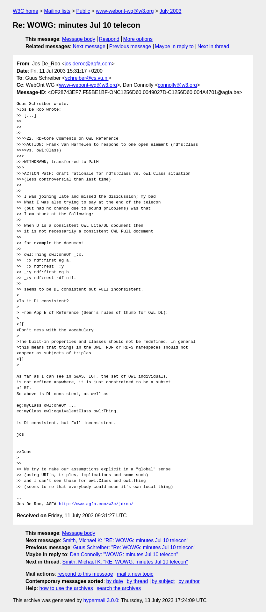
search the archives (119, 588)
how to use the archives (66, 588)
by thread (137, 581)
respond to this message (85, 574)
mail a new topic (135, 574)
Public (83, 11)
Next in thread (213, 46)
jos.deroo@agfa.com (88, 63)
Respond (109, 39)
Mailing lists (57, 11)
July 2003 (171, 11)
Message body (78, 39)
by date (114, 581)
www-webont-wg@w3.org (125, 11)
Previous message (130, 46)
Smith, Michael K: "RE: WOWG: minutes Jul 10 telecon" (126, 540)
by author (189, 581)
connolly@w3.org (177, 85)
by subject (163, 581)
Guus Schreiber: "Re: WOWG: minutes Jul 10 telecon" (134, 547)
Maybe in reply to (174, 46)
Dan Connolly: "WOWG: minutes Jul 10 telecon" (124, 554)
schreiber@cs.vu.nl (86, 78)
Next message (89, 46)
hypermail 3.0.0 (100, 600)
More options (138, 39)
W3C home (25, 11)
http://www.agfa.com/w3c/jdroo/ (96, 504)
